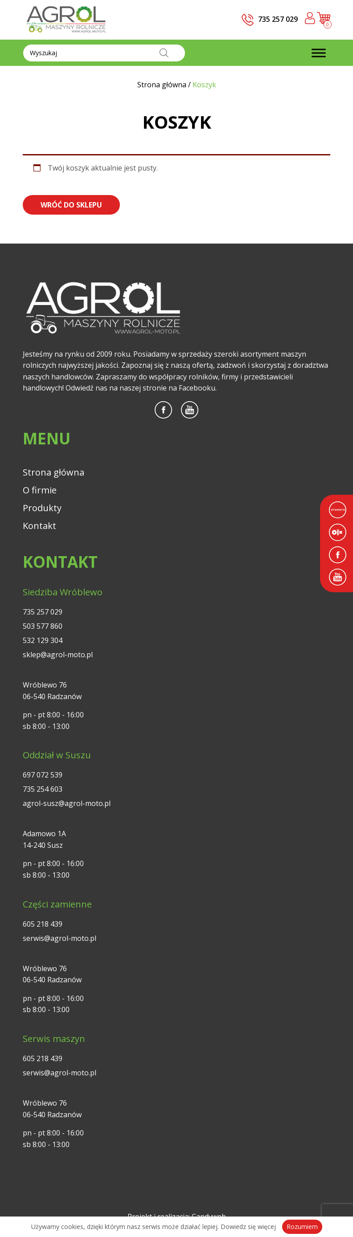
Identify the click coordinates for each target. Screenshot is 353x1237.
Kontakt (39, 526)
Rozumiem (302, 1226)
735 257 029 (42, 612)
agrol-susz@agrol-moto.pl (67, 803)
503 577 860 (42, 626)
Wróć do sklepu (71, 205)
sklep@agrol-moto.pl (58, 654)
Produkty (42, 508)
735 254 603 (42, 789)
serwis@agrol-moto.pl (59, 938)
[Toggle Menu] (319, 53)
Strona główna (53, 472)
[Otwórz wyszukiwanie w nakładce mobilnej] (104, 53)
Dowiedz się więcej (248, 1226)
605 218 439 (42, 924)
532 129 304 (42, 640)
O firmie (40, 490)
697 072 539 (42, 775)
